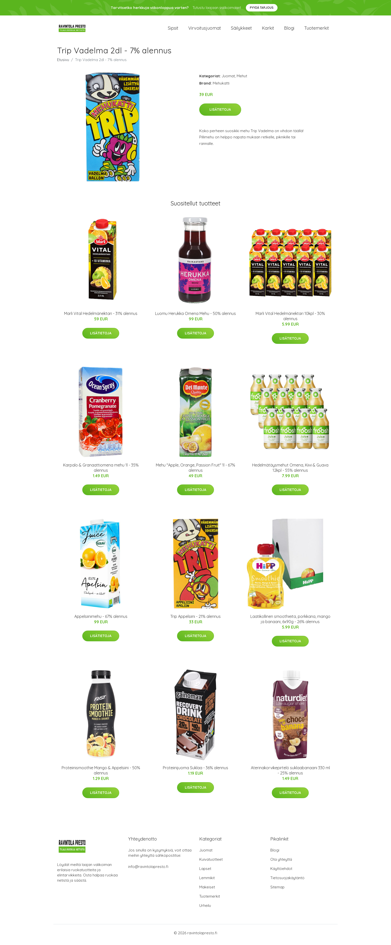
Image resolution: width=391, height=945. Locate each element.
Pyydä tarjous (262, 7)
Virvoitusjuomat (204, 30)
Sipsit (173, 30)
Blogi (289, 30)
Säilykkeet (241, 30)
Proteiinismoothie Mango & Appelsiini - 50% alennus (101, 774)
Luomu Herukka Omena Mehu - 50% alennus (195, 316)
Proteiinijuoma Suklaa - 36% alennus (195, 771)
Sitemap (277, 890)
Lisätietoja (220, 113)
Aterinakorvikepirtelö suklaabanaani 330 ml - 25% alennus (290, 774)
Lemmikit (207, 881)
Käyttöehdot (281, 872)
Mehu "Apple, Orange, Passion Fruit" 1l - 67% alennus (195, 471)
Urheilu (205, 909)
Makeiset (207, 890)
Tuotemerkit (316, 30)
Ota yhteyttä (281, 862)
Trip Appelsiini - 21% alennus (195, 619)
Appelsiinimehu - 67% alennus (100, 619)
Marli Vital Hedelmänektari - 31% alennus (100, 316)
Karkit (268, 30)
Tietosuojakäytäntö (287, 881)
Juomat (228, 79)
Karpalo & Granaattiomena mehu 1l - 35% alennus (101, 471)
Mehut (242, 79)
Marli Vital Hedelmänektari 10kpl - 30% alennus (290, 319)
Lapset (205, 872)
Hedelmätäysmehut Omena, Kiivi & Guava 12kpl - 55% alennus (290, 471)
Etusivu (63, 63)
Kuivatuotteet (211, 862)
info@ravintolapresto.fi (148, 870)
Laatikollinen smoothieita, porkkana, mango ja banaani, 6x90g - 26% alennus (290, 622)
